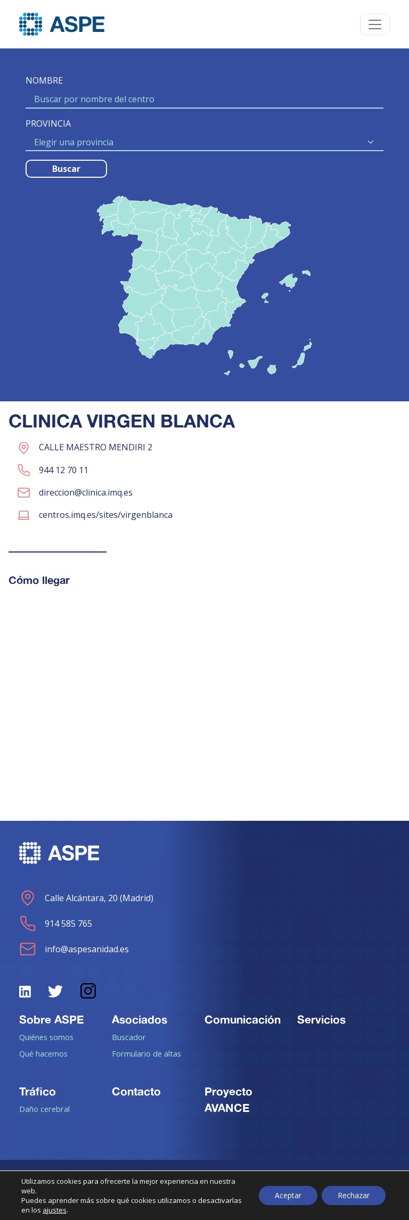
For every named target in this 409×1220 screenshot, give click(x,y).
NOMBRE (44, 80)
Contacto (136, 1091)
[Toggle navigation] (375, 24)
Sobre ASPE (51, 1019)
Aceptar (288, 1195)
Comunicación (242, 1019)
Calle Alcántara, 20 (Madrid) (86, 897)
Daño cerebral (44, 1108)
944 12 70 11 (63, 470)
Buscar (66, 169)
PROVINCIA (48, 123)
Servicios (321, 1019)
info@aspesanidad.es (74, 949)
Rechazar (354, 1195)
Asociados (139, 1019)
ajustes (55, 1210)
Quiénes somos (46, 1037)
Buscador (129, 1037)
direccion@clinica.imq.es (86, 492)
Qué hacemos (43, 1053)
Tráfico (37, 1091)
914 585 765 (55, 923)
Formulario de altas (146, 1053)
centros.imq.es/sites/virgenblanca (106, 515)
